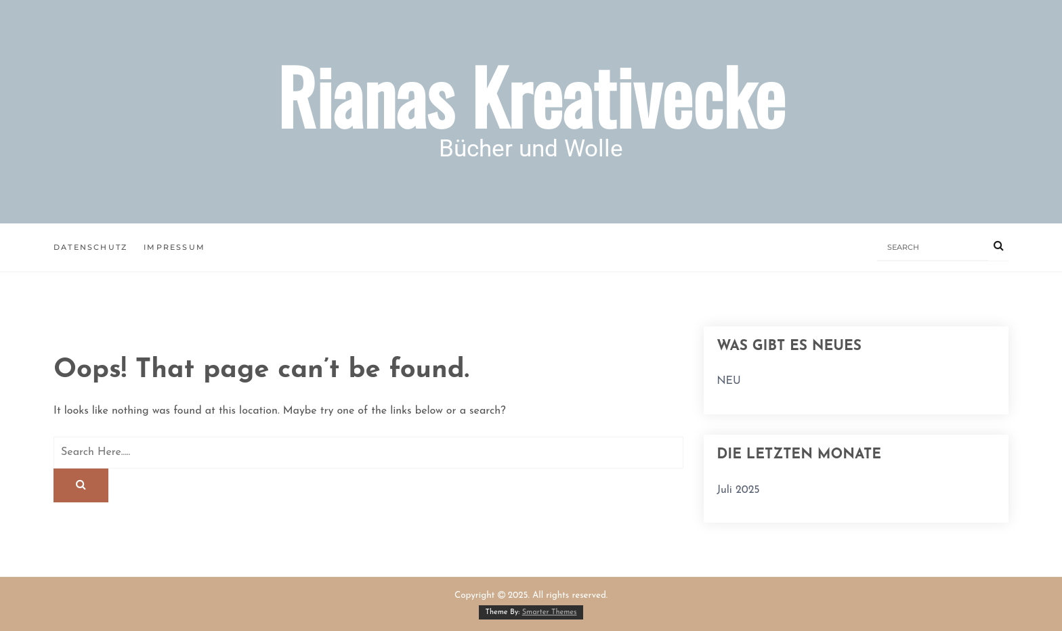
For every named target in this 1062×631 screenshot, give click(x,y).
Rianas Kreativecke (531, 95)
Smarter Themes (549, 612)
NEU (729, 381)
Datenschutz (90, 247)
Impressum (174, 247)
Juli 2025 (738, 490)
